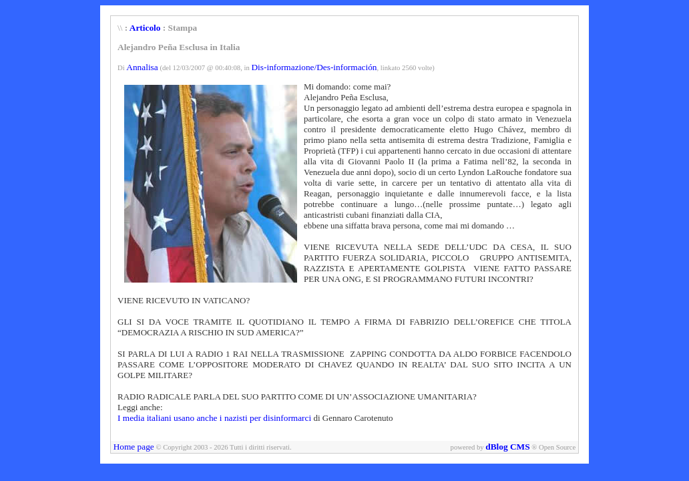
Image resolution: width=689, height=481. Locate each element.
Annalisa (142, 67)
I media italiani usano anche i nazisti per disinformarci (214, 418)
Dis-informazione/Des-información (314, 67)
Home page (133, 447)
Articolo (145, 28)
